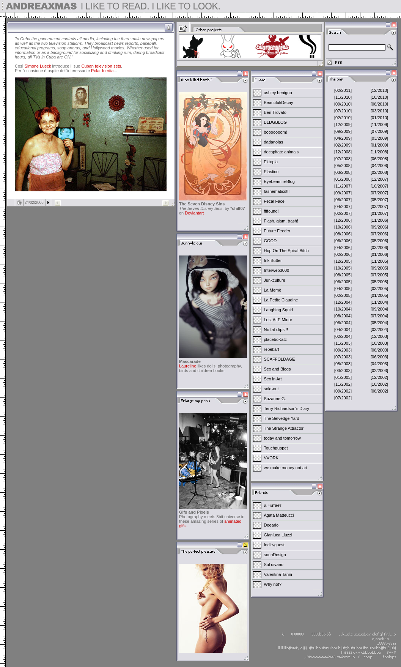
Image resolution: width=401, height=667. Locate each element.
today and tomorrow (282, 438)
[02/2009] (343, 145)
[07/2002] (343, 398)
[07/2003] (343, 357)
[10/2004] (343, 309)
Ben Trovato (275, 112)
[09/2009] (343, 131)
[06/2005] (343, 281)
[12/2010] (379, 90)
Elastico (271, 171)
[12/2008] (343, 152)
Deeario (271, 525)
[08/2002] (379, 391)
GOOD (270, 240)
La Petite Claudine (281, 300)
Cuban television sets (101, 66)
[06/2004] (343, 322)
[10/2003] (379, 343)
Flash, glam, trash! (281, 221)
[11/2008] (379, 152)
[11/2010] (343, 97)
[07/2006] (379, 234)
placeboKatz (275, 339)
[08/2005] (343, 275)
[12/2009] (343, 124)
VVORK (271, 458)
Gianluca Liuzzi (278, 535)
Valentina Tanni (278, 574)
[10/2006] (343, 227)
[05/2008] (343, 165)
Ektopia (271, 161)
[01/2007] (379, 213)
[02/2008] (379, 172)
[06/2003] (379, 357)
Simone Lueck (38, 66)
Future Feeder (277, 231)
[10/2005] (343, 268)
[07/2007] (379, 193)
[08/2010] (379, 104)
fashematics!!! (277, 191)
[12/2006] (343, 220)
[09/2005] (379, 268)
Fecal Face (274, 201)
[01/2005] (379, 295)
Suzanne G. (275, 398)
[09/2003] (343, 350)
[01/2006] (379, 254)
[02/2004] (343, 336)
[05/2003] (343, 363)
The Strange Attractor (284, 428)
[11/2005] (379, 261)
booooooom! (275, 132)
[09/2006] (379, 227)
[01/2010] (379, 117)
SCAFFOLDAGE (279, 359)
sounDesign (275, 554)
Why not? (272, 584)
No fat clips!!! (276, 329)
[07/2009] (379, 131)
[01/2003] (343, 377)
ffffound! (271, 211)
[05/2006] (379, 240)
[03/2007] (379, 206)
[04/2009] (343, 138)
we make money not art (285, 467)
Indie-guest (274, 544)
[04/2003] (379, 363)
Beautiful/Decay (278, 102)
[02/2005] (343, 295)
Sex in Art (273, 379)
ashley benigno (278, 92)
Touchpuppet (276, 448)
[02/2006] (343, 254)
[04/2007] (343, 206)
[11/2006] (379, 220)
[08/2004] (343, 316)
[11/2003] (343, 343)
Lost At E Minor (278, 319)
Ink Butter (273, 260)
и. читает (272, 505)
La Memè (272, 290)
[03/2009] (379, 138)
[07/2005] (379, 275)
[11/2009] (379, 124)
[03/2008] (343, 172)
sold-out (271, 388)
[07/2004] (379, 316)
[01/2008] (343, 179)
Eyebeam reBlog (279, 181)
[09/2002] (343, 391)
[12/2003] (379, 336)
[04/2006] (343, 247)
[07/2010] (343, 111)
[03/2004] (379, 329)
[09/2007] (343, 193)
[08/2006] (343, 234)
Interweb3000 (276, 270)
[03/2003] (343, 370)
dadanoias (273, 142)
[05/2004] (379, 322)
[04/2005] (343, 288)
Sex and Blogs (277, 369)
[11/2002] (343, 384)
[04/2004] (343, 329)
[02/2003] (379, 370)
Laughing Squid (278, 309)
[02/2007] (343, 213)
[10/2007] (379, 186)
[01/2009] (379, 145)
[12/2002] (379, 377)
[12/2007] (379, 179)
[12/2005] (343, 261)
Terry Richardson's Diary (286, 408)
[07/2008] (343, 158)
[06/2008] (379, 158)
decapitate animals (281, 152)
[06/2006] (343, 240)
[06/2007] (343, 199)
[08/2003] (379, 350)
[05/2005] (379, 281)
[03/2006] (379, 247)
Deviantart (194, 213)
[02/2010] (343, 117)
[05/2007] (379, 199)
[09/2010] (343, 104)
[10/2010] (379, 97)
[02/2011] (343, 90)
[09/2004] (379, 309)
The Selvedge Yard (281, 418)
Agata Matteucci (279, 515)
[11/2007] (343, 186)
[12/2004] (343, 302)
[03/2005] (379, 288)
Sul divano (273, 564)
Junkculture (274, 280)
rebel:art (271, 349)
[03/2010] (379, 111)
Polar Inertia (102, 70)
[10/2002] (379, 384)
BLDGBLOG (275, 122)
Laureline (187, 366)
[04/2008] (379, 165)
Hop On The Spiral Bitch (286, 250)
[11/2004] (379, 302)
